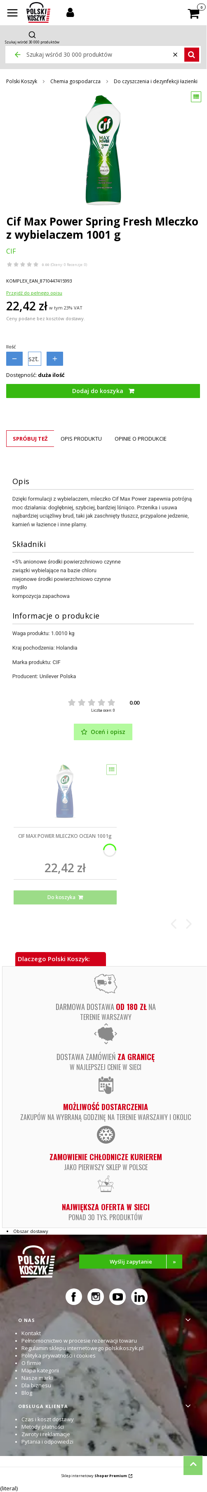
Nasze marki (37, 1378)
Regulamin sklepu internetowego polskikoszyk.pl (82, 1348)
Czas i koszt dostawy (47, 1419)
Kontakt (31, 1333)
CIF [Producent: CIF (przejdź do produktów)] (11, 251)
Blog (26, 1392)
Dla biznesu (36, 1385)
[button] (12, 14)
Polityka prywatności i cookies (58, 1355)
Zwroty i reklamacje (45, 1434)
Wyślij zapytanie (146, 1262)
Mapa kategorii (40, 1370)
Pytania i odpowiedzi (47, 1441)
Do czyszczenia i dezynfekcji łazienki (156, 81)
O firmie (31, 1363)
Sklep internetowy (94, 1475)
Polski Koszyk (21, 81)
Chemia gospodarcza (75, 81)
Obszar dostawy (30, 1231)
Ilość (11, 346)
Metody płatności (42, 1426)
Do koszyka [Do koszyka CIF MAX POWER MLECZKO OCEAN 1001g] (61, 897)
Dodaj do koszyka (97, 391)
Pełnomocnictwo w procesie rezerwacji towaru (79, 1340)
